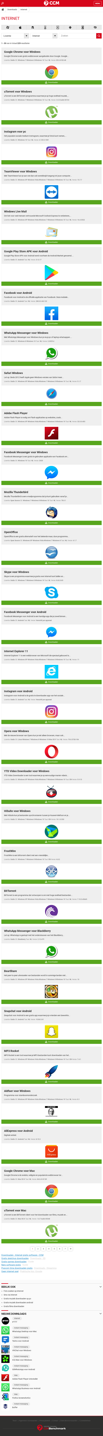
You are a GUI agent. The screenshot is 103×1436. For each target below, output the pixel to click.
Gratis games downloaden (13, 1261)
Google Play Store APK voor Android (26, 251)
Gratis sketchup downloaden (15, 1258)
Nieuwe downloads (13, 1313)
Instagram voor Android (18, 691)
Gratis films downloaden (14, 1306)
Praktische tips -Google (31, 1271)
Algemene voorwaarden (28, 1421)
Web (16, 1375)
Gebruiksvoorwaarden (68, 1421)
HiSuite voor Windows (17, 811)
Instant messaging (21, 1328)
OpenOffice (11, 532)
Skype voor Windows (16, 572)
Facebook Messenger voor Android (25, 612)
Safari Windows (13, 373)
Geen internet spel (9, 1271)
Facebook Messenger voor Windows (26, 452)
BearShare (10, 971)
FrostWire (10, 851)
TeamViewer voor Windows (20, 171)
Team (15, 1421)
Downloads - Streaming (45, 1268)
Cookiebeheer (84, 1421)
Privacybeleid (45, 1421)
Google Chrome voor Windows (22, 51)
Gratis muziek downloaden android (18, 1302)
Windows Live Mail (15, 211)
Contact (55, 1421)
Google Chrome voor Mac (19, 1170)
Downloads (12, 9)
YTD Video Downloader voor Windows (26, 771)
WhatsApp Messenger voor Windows (26, 332)
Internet (24, 9)
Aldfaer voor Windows (17, 1091)
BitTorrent (10, 890)
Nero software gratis (11, 1265)
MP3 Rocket (11, 1051)
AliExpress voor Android (18, 1130)
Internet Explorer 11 (16, 651)
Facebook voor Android (18, 292)
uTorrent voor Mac (15, 1210)
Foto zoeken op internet (14, 1291)
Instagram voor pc (15, 131)
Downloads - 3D (38, 1258)
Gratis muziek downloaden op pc (17, 1299)
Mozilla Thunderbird (16, 492)
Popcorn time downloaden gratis (16, 1268)
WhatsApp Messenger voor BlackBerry (27, 931)
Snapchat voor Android (18, 1011)
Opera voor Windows (16, 731)
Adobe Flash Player (15, 413)
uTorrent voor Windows (18, 91)
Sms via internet (10, 1295)
